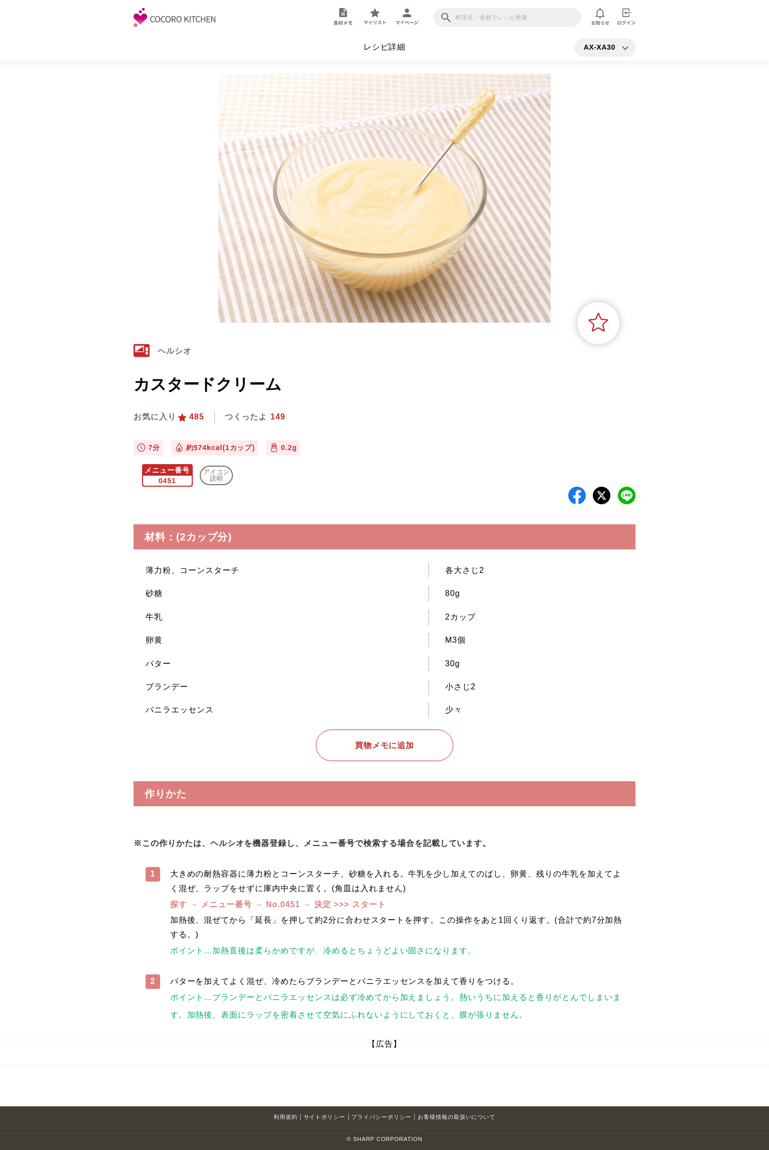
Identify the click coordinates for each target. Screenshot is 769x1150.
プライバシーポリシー (381, 1117)
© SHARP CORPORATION (384, 1139)
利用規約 (286, 1117)
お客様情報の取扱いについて (456, 1117)
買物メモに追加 (385, 745)
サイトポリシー (325, 1117)
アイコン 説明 (216, 475)
